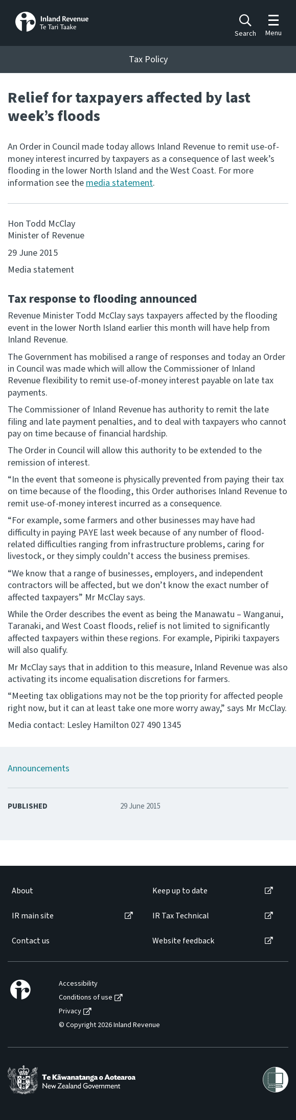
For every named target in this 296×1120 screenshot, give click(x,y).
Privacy (70, 1011)
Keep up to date (180, 891)
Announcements (39, 768)
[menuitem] (71, 891)
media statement (119, 183)
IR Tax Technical (180, 916)
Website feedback (183, 941)
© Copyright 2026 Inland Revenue (109, 1025)
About (22, 891)
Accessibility (78, 984)
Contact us (31, 941)
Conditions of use (85, 997)
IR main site (33, 916)
